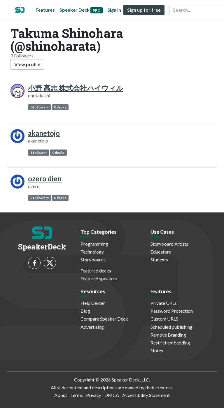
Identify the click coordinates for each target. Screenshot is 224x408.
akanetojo (44, 133)
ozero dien (45, 178)
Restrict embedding (170, 342)
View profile (27, 64)
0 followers (39, 107)
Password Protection (171, 311)
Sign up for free (144, 10)
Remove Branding (168, 334)
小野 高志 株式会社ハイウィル (75, 88)
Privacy (93, 395)
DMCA (111, 395)
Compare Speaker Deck (104, 318)
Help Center (92, 303)
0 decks (60, 107)
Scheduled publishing (171, 327)
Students (159, 259)
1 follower (38, 152)
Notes (156, 350)
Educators (160, 251)
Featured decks (95, 270)
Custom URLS (164, 318)
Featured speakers (98, 278)
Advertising (92, 327)
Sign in (114, 10)
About (60, 395)
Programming (94, 244)
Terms (76, 395)
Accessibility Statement (146, 395)
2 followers (39, 198)
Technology (92, 251)
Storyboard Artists (169, 244)
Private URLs (163, 303)
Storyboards (93, 259)
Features (45, 10)
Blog (85, 311)
